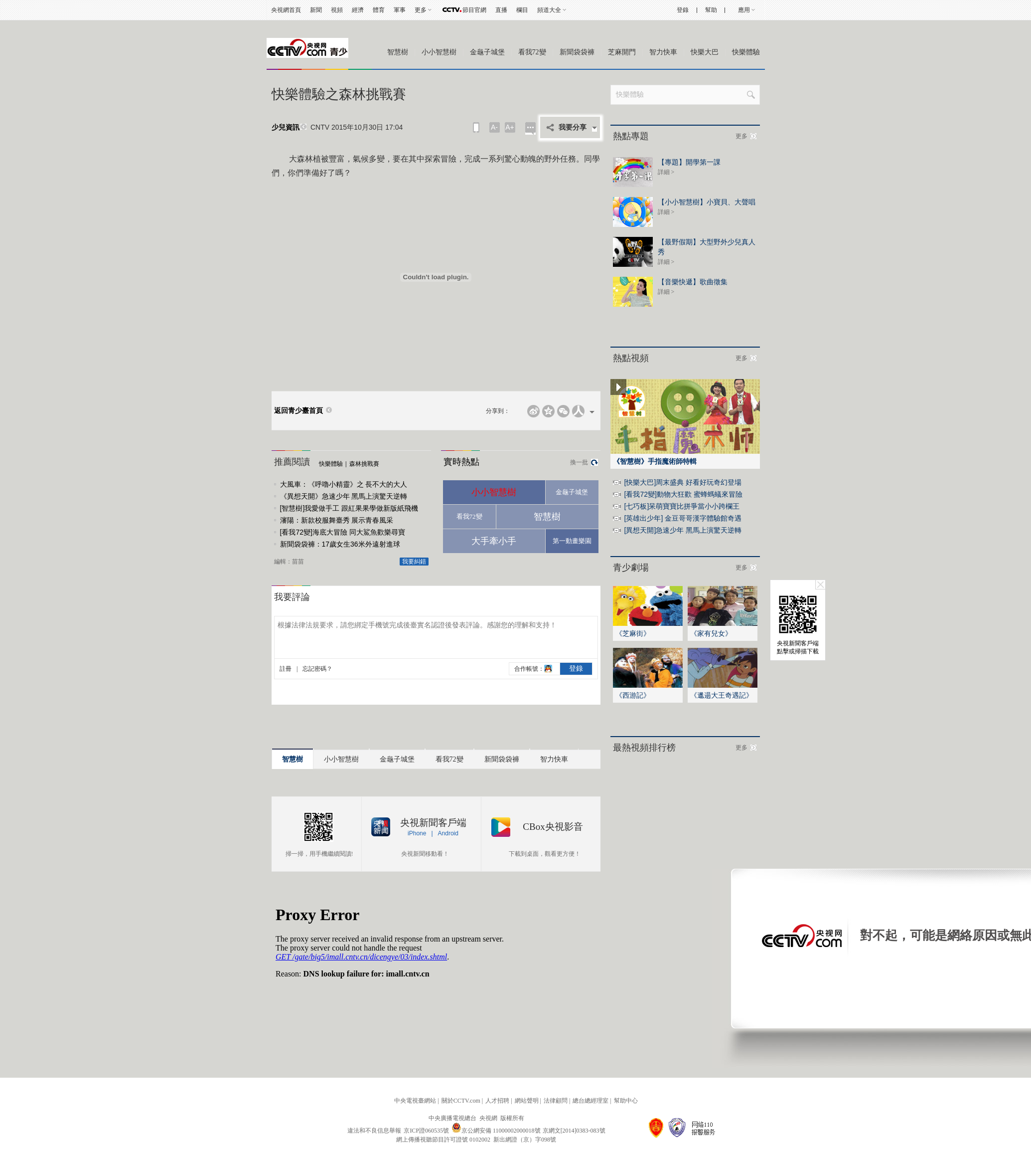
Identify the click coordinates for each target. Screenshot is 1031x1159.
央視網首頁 (286, 9)
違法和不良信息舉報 (374, 1130)
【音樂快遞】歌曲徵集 (693, 282)
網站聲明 (527, 1100)
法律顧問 (556, 1100)
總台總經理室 (590, 1100)
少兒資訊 (285, 127)
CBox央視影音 (553, 826)
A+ (509, 127)
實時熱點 (461, 462)
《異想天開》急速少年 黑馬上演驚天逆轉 (344, 496)
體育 (379, 9)
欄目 (522, 9)
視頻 (337, 9)
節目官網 (474, 9)
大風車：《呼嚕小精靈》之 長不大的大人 (344, 484)
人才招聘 (497, 1100)
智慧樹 (397, 52)
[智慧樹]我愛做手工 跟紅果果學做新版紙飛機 (349, 508)
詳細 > (666, 172)
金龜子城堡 (487, 52)
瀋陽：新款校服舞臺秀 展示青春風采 (337, 520)
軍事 (400, 9)
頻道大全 (549, 9)
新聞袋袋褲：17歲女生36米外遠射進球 (340, 544)
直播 (501, 9)
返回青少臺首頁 (298, 410)
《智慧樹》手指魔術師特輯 (655, 461)
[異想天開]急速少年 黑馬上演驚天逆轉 (683, 530)
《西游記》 (632, 695)
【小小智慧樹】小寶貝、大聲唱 (706, 202)
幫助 (711, 9)
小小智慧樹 (439, 52)
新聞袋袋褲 (577, 52)
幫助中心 (626, 1100)
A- (494, 127)
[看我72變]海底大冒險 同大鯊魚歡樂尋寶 (342, 532)
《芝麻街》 (632, 633)
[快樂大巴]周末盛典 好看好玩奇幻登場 (683, 482)
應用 (744, 9)
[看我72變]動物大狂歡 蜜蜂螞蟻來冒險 (683, 494)
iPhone (417, 833)
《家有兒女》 (711, 633)
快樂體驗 (746, 52)
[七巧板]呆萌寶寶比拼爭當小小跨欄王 (682, 506)
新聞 (316, 9)
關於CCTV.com (461, 1100)
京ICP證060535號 (426, 1130)
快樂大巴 (705, 52)
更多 (421, 9)
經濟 (358, 9)
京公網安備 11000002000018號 (496, 1130)
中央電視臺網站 (415, 1100)
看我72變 (532, 52)
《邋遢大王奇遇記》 (721, 695)
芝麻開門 (622, 52)
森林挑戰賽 (364, 463)
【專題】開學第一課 (689, 162)
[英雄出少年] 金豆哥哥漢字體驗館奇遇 (683, 518)
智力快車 (663, 52)
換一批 (579, 462)
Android (448, 833)
